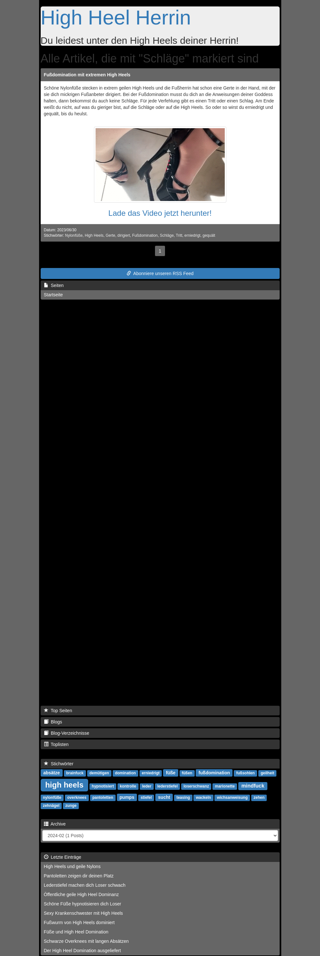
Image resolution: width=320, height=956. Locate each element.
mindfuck (253, 786)
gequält (208, 235)
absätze (51, 772)
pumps (126, 797)
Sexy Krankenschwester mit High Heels (83, 913)
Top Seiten (58, 710)
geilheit (267, 773)
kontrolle (128, 786)
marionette (224, 786)
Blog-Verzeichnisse (66, 733)
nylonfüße (52, 797)
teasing (183, 797)
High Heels (94, 235)
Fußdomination (145, 235)
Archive (55, 824)
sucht (164, 797)
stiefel (146, 797)
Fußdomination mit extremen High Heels (87, 74)
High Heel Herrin (116, 17)
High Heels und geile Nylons (72, 866)
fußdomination (214, 772)
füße (171, 772)
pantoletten (102, 797)
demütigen (99, 773)
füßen (187, 773)
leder (146, 786)
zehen (258, 797)
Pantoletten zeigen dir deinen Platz (79, 875)
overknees (76, 797)
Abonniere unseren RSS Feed (160, 273)
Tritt (179, 235)
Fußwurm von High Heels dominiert (79, 922)
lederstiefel (167, 786)
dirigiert (124, 235)
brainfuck (75, 773)
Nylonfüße (74, 235)
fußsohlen (245, 773)
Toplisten (56, 744)
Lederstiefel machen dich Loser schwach (85, 885)
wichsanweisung (232, 797)
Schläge (167, 235)
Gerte (110, 235)
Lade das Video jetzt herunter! (160, 213)
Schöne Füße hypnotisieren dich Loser (82, 903)
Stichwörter (59, 763)
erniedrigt (192, 235)
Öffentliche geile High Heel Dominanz (81, 894)
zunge (71, 805)
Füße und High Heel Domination (76, 931)
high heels (64, 784)
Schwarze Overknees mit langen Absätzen (86, 941)
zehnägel (51, 805)
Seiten (54, 285)
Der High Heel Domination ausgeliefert (82, 950)
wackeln (203, 797)
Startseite (53, 294)
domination (125, 773)
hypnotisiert (103, 786)
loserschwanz (196, 786)
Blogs (53, 721)
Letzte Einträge (62, 857)
